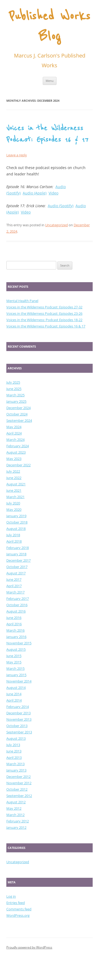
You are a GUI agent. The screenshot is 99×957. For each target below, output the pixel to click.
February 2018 (17, 547)
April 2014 (14, 700)
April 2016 (14, 624)
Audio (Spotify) (60, 205)
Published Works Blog (49, 26)
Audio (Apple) (34, 193)
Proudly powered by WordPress (29, 947)
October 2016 (16, 604)
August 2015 (16, 649)
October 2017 (16, 566)
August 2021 (16, 484)
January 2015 (16, 674)
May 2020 (13, 509)
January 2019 (16, 515)
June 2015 (13, 655)
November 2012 (18, 783)
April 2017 (14, 585)
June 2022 (13, 477)
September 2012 (19, 795)
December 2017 (18, 560)
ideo (27, 212)
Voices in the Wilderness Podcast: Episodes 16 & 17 (45, 326)
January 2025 (16, 401)
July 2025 (13, 382)
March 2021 (15, 496)
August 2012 (16, 802)
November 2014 (18, 681)
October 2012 (16, 789)
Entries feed (15, 902)
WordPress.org (18, 915)
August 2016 (16, 611)
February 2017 (17, 598)
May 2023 (13, 458)
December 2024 (18, 407)
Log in (11, 896)
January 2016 (16, 636)
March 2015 (15, 668)
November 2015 (18, 643)
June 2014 (13, 694)
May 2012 (13, 808)
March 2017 (15, 592)
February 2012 (17, 821)
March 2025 (15, 395)
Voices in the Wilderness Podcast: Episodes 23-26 (44, 313)
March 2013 (15, 763)
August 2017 (16, 573)
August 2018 (16, 528)
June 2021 (13, 490)
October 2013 (16, 725)
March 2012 (15, 814)
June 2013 (13, 751)
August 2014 (16, 687)
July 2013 (13, 744)
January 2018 (16, 554)
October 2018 (16, 522)
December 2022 (18, 465)
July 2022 (13, 471)
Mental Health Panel (22, 300)
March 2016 (15, 630)
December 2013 (18, 713)
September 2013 (19, 732)
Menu (50, 81)
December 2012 (18, 776)
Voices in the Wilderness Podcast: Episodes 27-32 (44, 307)
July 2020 (13, 503)
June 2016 (13, 617)
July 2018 (13, 535)
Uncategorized (56, 225)
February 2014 (17, 706)
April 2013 (14, 757)
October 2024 (16, 414)
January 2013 (16, 770)
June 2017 (13, 579)
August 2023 (16, 452)
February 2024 (17, 446)
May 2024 (13, 426)
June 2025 (13, 388)
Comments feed (18, 909)
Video (53, 193)
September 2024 (19, 420)
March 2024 (15, 439)
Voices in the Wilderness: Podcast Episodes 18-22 (44, 319)
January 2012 (16, 827)
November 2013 (18, 719)
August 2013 (16, 738)
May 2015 (13, 662)
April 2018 (14, 541)
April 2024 (14, 433)
